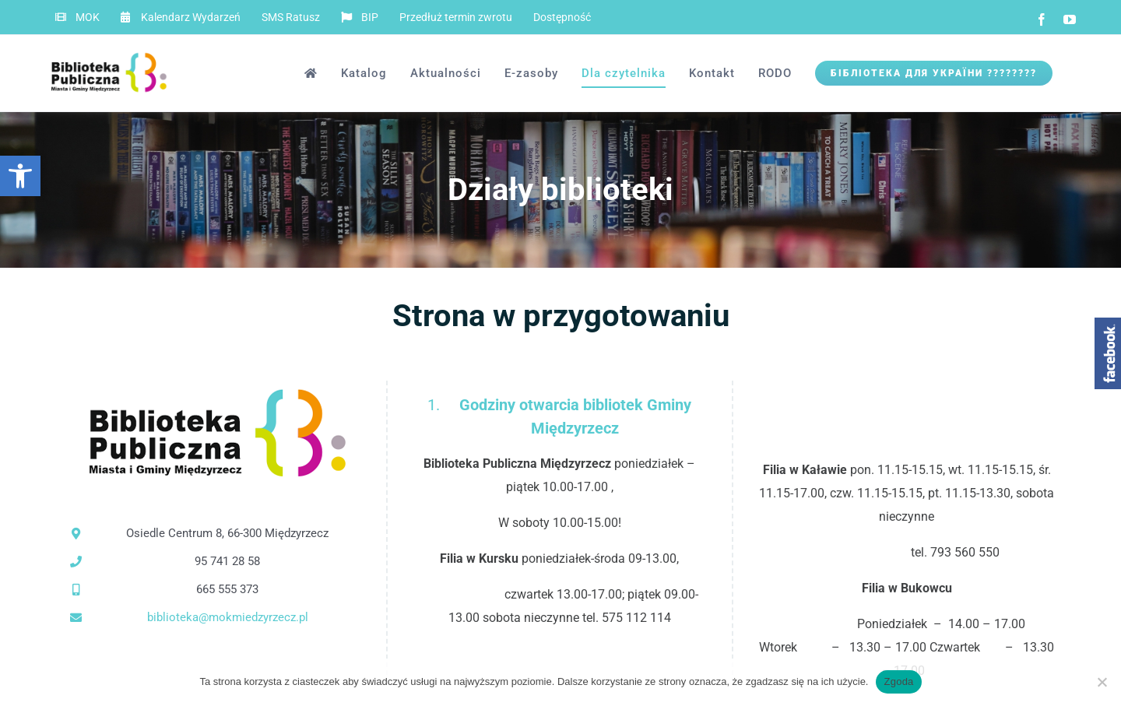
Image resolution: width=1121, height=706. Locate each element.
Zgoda (898, 681)
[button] (20, 176)
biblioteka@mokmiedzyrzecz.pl (227, 617)
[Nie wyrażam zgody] (1101, 682)
